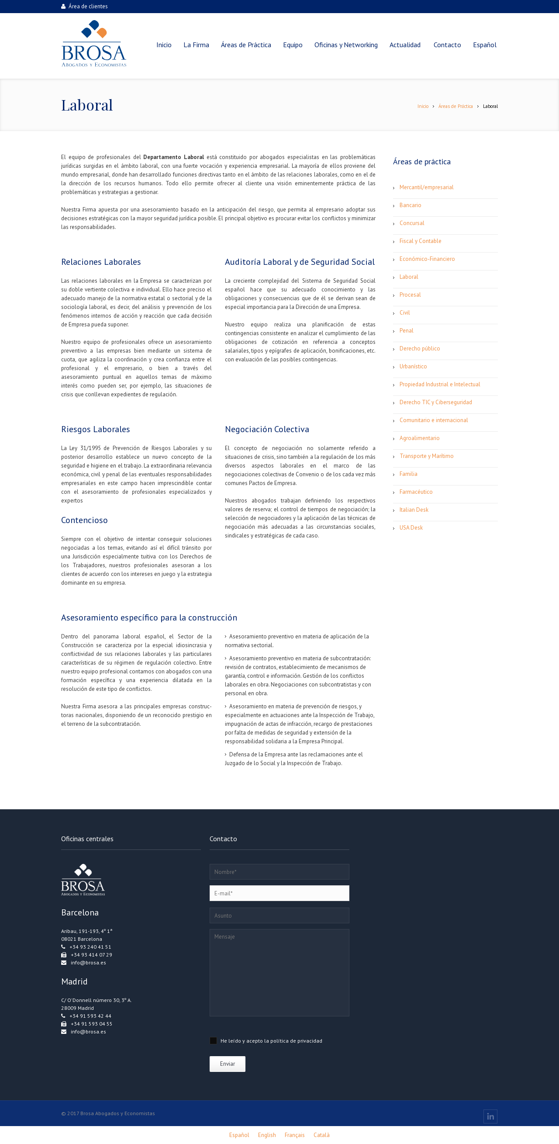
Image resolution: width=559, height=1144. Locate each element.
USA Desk (411, 527)
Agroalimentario (420, 438)
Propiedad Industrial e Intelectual (440, 384)
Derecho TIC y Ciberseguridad (436, 402)
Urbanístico (413, 366)
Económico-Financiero (427, 259)
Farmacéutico (416, 492)
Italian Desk (414, 509)
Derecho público (420, 348)
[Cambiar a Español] (239, 1135)
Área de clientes (84, 6)
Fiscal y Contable (421, 241)
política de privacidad (296, 1040)
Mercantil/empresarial (427, 187)
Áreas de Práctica (455, 106)
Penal (407, 330)
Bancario (410, 205)
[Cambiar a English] (267, 1135)
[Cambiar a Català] (321, 1135)
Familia (409, 474)
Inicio (423, 106)
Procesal (410, 294)
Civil (405, 312)
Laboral (409, 277)
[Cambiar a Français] (294, 1135)
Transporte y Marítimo (427, 456)
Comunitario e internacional (434, 420)
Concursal (412, 223)
